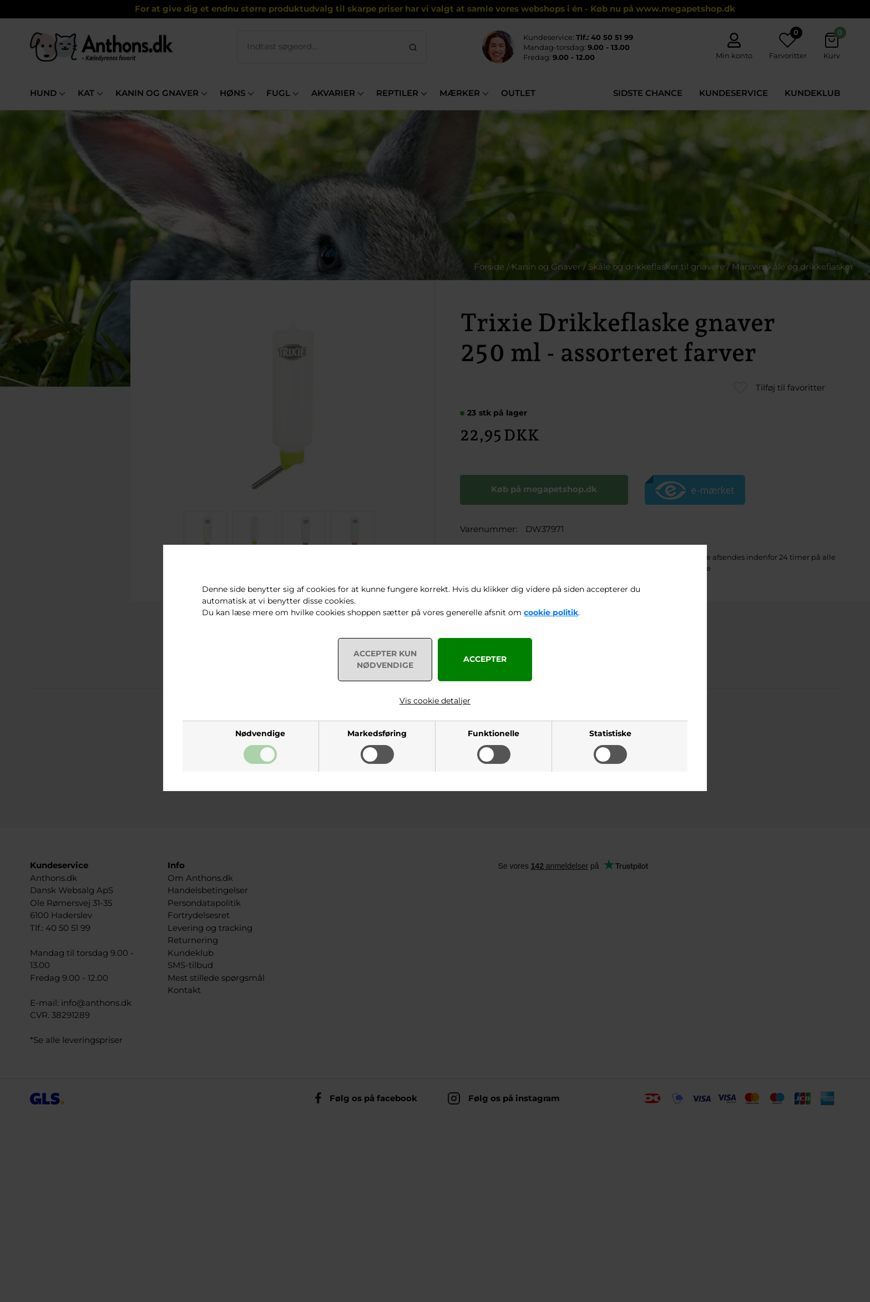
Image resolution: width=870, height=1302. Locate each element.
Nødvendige (260, 733)
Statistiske (610, 733)
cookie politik (551, 612)
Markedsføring (377, 733)
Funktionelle (493, 733)
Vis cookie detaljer (435, 701)
